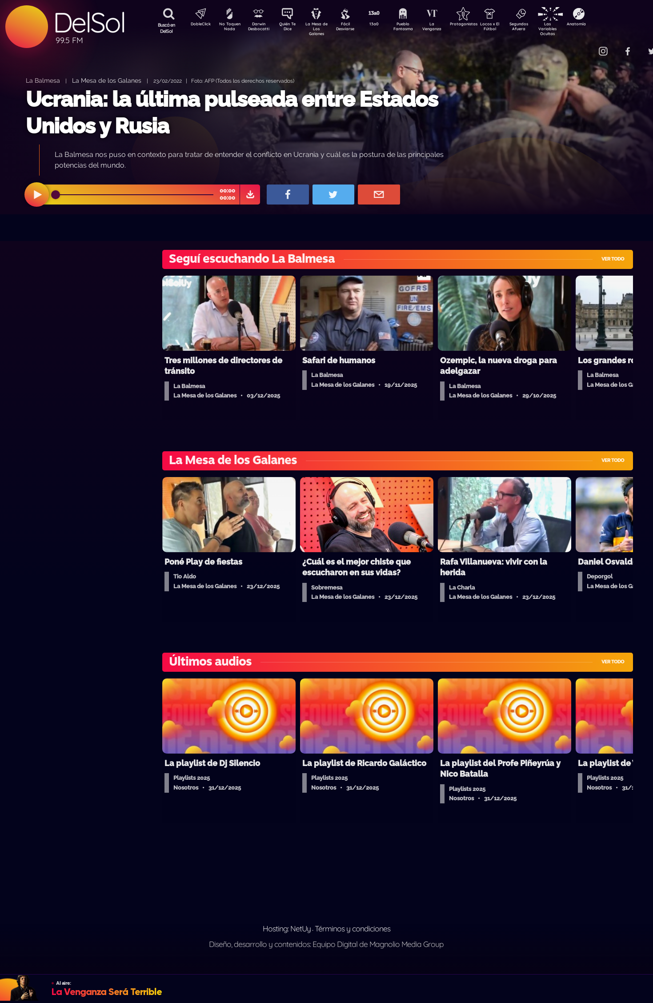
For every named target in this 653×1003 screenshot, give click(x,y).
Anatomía (602, 25)
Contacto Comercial (584, 45)
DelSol (89, 22)
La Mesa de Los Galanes (322, 29)
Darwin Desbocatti (260, 28)
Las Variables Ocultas (571, 29)
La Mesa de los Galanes (106, 80)
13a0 (384, 25)
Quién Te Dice (291, 28)
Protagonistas (477, 25)
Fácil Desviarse (353, 28)
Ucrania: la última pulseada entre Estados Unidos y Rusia (232, 112)
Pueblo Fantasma (415, 28)
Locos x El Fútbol (509, 28)
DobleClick (197, 25)
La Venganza (447, 28)
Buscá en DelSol (166, 28)
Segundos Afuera (539, 28)
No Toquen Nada (228, 28)
